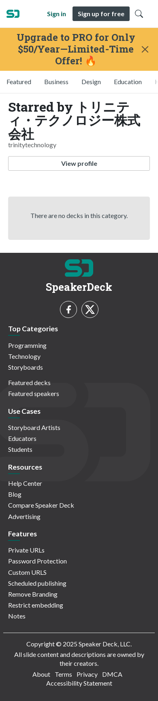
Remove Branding (33, 594)
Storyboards (25, 367)
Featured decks (29, 382)
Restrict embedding (35, 605)
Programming (27, 345)
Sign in (56, 13)
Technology (24, 356)
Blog (14, 494)
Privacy (87, 674)
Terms (63, 674)
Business (56, 81)
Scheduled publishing (37, 583)
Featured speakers (33, 393)
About (41, 674)
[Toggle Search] (139, 13)
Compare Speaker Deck (41, 505)
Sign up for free (101, 13)
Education (128, 81)
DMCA (112, 674)
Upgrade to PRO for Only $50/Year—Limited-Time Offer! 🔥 (76, 49)
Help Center (25, 483)
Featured (18, 81)
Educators (22, 438)
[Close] (145, 49)
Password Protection (37, 561)
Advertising (24, 516)
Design (91, 81)
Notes (17, 616)
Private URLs (26, 550)
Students (20, 449)
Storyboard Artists (34, 427)
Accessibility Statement (79, 683)
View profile (79, 163)
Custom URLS (27, 572)
